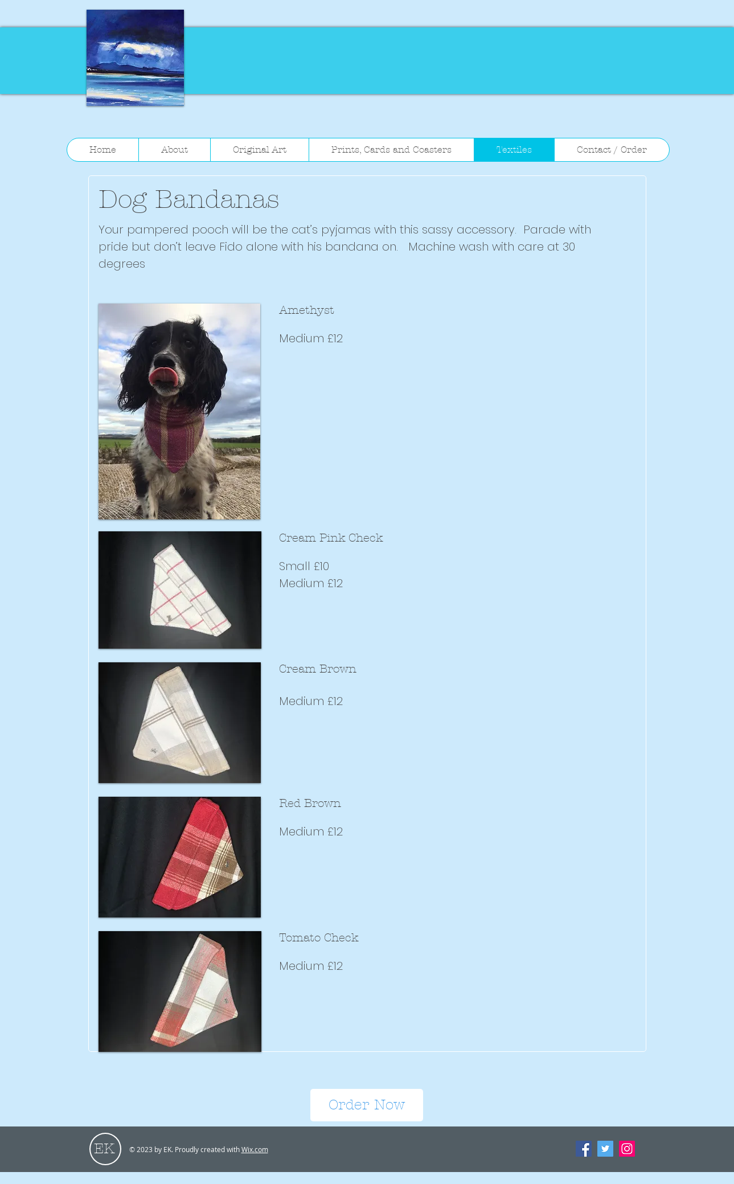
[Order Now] (366, 1105)
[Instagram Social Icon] (627, 1149)
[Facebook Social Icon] (584, 1149)
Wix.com (254, 1149)
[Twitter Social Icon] (605, 1149)
